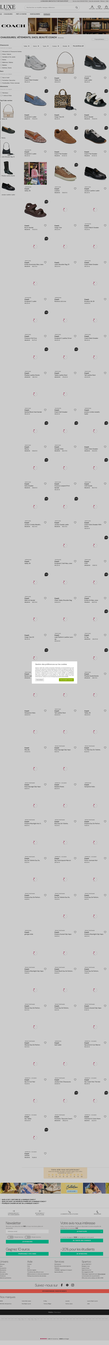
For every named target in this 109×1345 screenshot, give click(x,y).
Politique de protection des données (59, 676)
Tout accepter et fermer (66, 679)
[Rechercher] (76, 7)
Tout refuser (39, 679)
